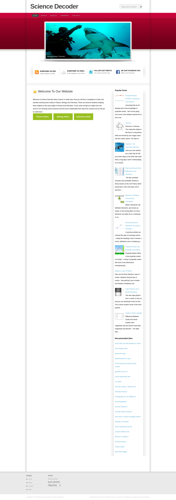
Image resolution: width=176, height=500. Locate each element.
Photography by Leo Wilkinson (125, 397)
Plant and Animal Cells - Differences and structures (133, 171)
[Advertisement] (63, 121)
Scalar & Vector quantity (133, 313)
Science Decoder (45, 497)
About (30, 482)
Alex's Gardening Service (123, 427)
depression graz (120, 353)
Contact (30, 486)
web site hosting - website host (125, 387)
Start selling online (121, 348)
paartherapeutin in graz (123, 358)
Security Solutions (121, 407)
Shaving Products (121, 392)
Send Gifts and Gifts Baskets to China (128, 343)
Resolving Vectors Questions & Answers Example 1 (132, 226)
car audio (118, 382)
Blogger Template (131, 497)
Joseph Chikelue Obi (122, 432)
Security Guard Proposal (123, 412)
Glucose (128, 123)
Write (30, 489)
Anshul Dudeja (144, 497)
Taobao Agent (119, 447)
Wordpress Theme (96, 497)
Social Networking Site (122, 377)
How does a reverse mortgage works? (128, 417)
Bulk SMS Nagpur (121, 452)
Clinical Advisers (120, 442)
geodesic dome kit (121, 372)
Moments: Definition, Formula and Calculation (132, 198)
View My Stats (53, 479)
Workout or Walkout (121, 437)
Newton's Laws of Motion (123, 271)
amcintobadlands (121, 402)
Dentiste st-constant (122, 422)
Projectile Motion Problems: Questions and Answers (132, 99)
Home (30, 479)
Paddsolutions (109, 497)
